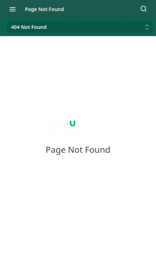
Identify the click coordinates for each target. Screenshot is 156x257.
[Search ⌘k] (143, 9)
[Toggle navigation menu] (12, 9)
